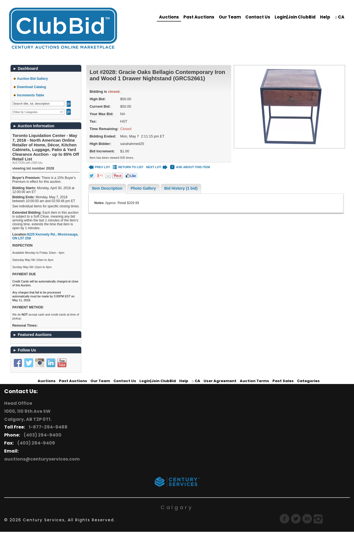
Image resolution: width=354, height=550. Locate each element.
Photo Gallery (143, 188)
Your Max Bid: (101, 114)
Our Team (230, 17)
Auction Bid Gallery (32, 79)
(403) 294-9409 (35, 443)
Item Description (107, 188)
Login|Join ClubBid (295, 17)
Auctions (169, 17)
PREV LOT (99, 167)
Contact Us (257, 17)
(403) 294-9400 (41, 435)
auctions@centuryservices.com (42, 459)
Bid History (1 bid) (181, 188)
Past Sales (283, 381)
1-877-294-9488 (47, 427)
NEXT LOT (156, 167)
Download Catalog (31, 87)
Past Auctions (198, 17)
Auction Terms (254, 381)
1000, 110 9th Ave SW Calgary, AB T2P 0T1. (27, 415)
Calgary (177, 507)
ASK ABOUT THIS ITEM (190, 167)
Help (325, 17)
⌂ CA (339, 17)
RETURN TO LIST (128, 167)
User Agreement (220, 381)
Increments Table (30, 95)
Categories (308, 381)
